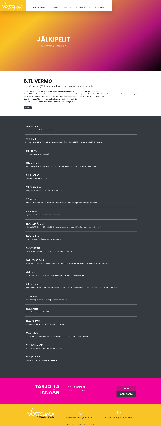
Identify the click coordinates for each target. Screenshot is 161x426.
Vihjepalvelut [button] (39, 7)
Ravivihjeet (55, 7)
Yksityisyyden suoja (88, 424)
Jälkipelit (68, 7)
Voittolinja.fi (99, 7)
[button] (80, 368)
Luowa (79, 424)
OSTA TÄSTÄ (126, 394)
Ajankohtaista (83, 7)
